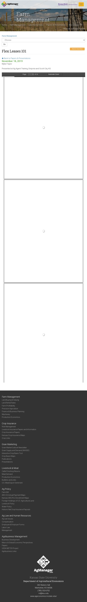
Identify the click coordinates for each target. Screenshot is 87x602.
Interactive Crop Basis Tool (12, 453)
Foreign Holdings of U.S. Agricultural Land (18, 501)
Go (4, 44)
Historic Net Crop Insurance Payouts (16, 509)
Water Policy (7, 507)
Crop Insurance (9, 423)
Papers (4, 545)
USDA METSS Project (10, 548)
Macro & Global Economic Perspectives (17, 543)
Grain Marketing (9, 444)
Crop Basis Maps (8, 456)
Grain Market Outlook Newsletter (14, 448)
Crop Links (6, 438)
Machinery (6, 414)
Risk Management (9, 427)
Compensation (7, 522)
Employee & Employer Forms (13, 525)
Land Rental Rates (35, 25)
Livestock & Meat (10, 468)
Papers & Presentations (56, 25)
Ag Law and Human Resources (16, 515)
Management (7, 530)
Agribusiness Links (9, 551)
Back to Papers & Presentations (16, 58)
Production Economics (11, 417)
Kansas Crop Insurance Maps (13, 435)
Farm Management (17, 25)
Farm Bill (5, 492)
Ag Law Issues (7, 519)
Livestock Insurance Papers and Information (19, 429)
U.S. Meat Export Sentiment (12, 483)
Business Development (11, 540)
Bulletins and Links (9, 480)
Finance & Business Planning (13, 411)
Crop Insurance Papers (11, 432)
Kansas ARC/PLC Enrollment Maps (15, 498)
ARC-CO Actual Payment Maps (13, 495)
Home (4, 25)
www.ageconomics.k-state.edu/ (43, 596)
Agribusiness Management (14, 536)
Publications (7, 459)
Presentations (7, 462)
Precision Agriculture (10, 409)
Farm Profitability (8, 406)
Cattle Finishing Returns (11, 471)
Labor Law (6, 527)
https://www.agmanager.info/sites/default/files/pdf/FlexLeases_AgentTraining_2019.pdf (43, 227)
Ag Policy (6, 489)
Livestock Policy (8, 504)
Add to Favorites (77, 49)
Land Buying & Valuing (10, 400)
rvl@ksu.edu (44, 593)
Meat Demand (7, 474)
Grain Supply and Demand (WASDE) (15, 450)
